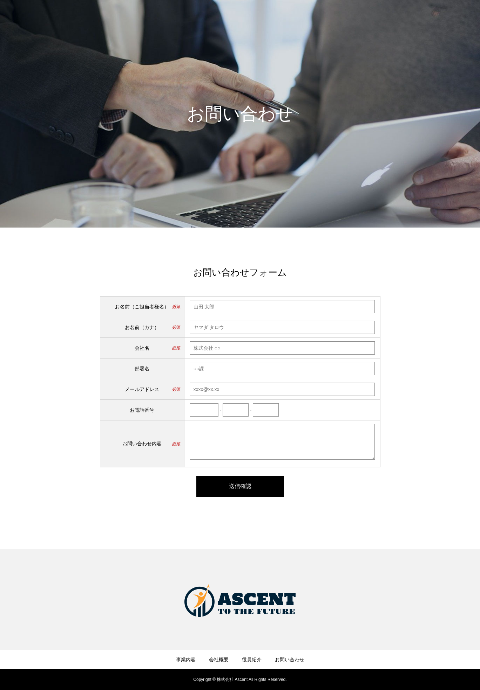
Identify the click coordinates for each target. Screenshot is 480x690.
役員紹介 (415, 18)
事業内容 (350, 18)
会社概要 (382, 18)
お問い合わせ (452, 18)
